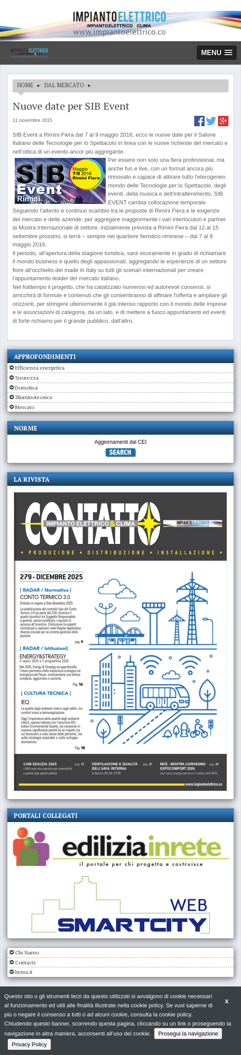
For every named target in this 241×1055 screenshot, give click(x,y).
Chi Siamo (27, 952)
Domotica (26, 387)
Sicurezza (27, 377)
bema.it (24, 972)
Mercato (24, 407)
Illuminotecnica (33, 397)
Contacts (25, 962)
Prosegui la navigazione (188, 1033)
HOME (25, 85)
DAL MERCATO (64, 85)
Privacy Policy (29, 1044)
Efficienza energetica (40, 367)
